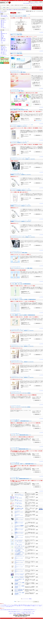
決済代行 (2, 609)
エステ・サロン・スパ (19, 14)
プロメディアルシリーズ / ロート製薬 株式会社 (18, 72)
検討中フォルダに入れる (38, 120)
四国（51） (2, 26)
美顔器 (7, 9)
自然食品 (12, 5)
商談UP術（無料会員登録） (26, 3)
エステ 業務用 (13, 9)
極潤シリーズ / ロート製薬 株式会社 (16, 53)
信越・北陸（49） (3, 22)
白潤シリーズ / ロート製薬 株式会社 (16, 34)
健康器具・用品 (17, 5)
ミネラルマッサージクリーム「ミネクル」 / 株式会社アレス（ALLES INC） (22, 330)
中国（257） (2, 25)
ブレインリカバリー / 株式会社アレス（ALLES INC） (19, 142)
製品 (1, 31)
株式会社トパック (19, 590)
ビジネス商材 (39, 5)
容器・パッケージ (3, 39)
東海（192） (2, 23)
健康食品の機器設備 (27, 609)
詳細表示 (13, 13)
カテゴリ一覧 (35, 3)
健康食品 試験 (23, 9)
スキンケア (20, 89)
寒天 (7, 606)
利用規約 (15, 613)
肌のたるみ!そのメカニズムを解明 (21, 609)
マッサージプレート (27, 329)
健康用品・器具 (16, 611)
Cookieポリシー (11, 613)
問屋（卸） (2, 35)
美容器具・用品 (19, 173)
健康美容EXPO (19, 618)
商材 (4, 7)
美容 (18, 611)
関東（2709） (3, 21)
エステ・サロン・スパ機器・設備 (27, 235)
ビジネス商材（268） (4, 54)
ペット (2, 41)
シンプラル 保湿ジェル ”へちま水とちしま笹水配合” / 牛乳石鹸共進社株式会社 (23, 299)
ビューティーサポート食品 (23, 141)
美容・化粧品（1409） (4, 47)
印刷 (3, 609)
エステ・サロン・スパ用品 (26, 157)
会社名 (7, 7)
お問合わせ (24, 613)
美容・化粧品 (21, 5)
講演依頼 (2, 37)
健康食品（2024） (3, 46)
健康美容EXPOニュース (33, 609)
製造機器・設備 (3, 38)
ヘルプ (42, 3)
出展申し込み (32, 3)
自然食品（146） (3, 48)
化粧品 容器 (19, 9)
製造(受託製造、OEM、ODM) (19, 108)
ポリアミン (26, 9)
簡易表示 (19, 13)
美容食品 (18, 141)
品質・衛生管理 (3, 40)
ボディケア (20, 251)
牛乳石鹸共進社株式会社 (19, 550)
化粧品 (18, 33)
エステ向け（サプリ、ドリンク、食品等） (28, 124)
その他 (27, 141)
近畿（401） (2, 24)
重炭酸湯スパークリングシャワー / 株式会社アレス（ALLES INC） (21, 174)
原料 (1, 32)
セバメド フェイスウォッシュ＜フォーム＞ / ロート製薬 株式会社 (21, 268)
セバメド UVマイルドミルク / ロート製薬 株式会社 (19, 252)
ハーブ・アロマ (26, 5)
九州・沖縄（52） (3, 27)
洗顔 (19, 313)
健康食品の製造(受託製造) (7, 609)
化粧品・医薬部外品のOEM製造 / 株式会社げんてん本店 (19, 109)
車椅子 (9, 606)
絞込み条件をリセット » (3, 12)
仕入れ (11, 606)
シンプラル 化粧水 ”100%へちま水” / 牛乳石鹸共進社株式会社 (21, 283)
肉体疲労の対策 (15, 609)
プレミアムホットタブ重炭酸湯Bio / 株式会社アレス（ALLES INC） (21, 190)
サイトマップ (39, 3)
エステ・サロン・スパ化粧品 (26, 14)
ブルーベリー (4, 606)
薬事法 (17, 9)
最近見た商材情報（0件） (4, 16)
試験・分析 (2, 36)
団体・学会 (34, 5)
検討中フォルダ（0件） (4, 15)
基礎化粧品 (10, 9)
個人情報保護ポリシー (19, 613)
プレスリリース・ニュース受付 (30, 613)
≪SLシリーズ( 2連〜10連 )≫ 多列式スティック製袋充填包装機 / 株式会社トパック (23, 463)
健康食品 (8, 5)
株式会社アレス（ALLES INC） (19, 512)
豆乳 (6, 606)
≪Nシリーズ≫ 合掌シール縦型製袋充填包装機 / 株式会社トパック (21, 478)
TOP (0, 11)
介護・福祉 (30, 5)
